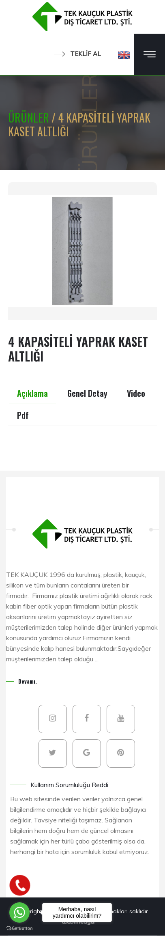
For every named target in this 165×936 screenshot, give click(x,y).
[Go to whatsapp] (19, 912)
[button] (124, 54)
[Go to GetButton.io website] (19, 927)
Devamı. (27, 681)
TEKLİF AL (77, 54)
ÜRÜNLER (29, 117)
